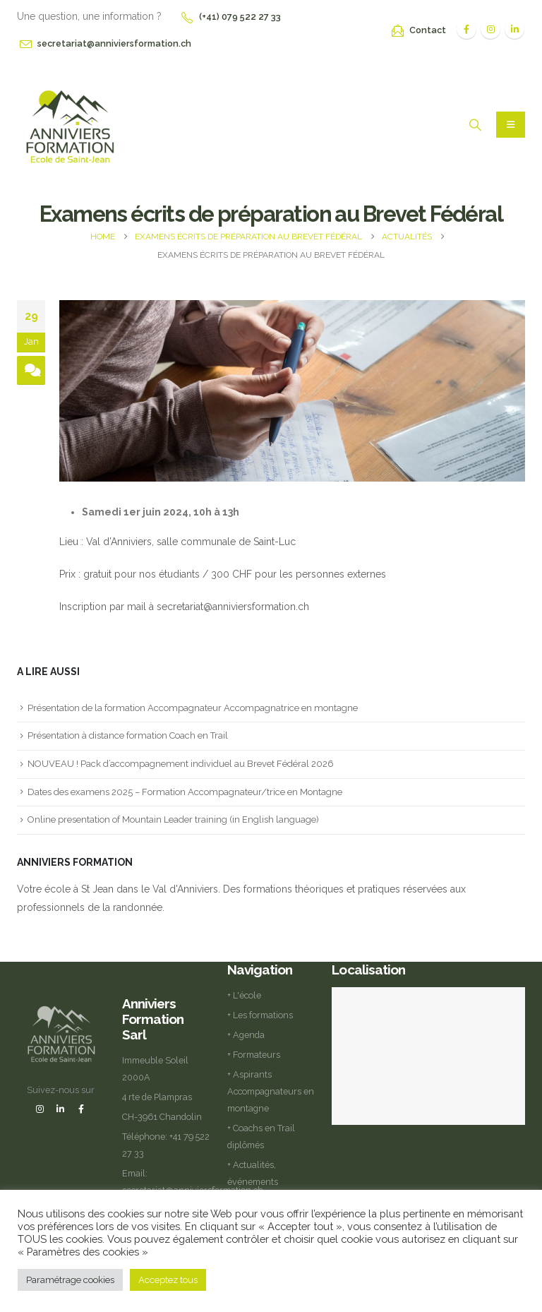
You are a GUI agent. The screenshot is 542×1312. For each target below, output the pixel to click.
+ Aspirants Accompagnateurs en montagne (270, 1091)
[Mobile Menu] (510, 125)
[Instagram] (490, 29)
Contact (427, 30)
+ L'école (244, 995)
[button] (475, 125)
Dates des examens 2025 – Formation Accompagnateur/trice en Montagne (185, 792)
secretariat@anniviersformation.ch (114, 43)
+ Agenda (246, 1035)
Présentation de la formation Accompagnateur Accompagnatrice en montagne (193, 708)
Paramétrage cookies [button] (70, 1280)
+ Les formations (260, 1015)
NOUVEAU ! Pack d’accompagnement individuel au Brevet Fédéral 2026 (181, 763)
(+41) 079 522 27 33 (240, 16)
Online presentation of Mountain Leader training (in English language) (173, 819)
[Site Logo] (70, 125)
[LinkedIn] (514, 29)
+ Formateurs (253, 1054)
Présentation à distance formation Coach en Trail (128, 735)
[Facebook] (466, 29)
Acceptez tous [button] (168, 1280)
